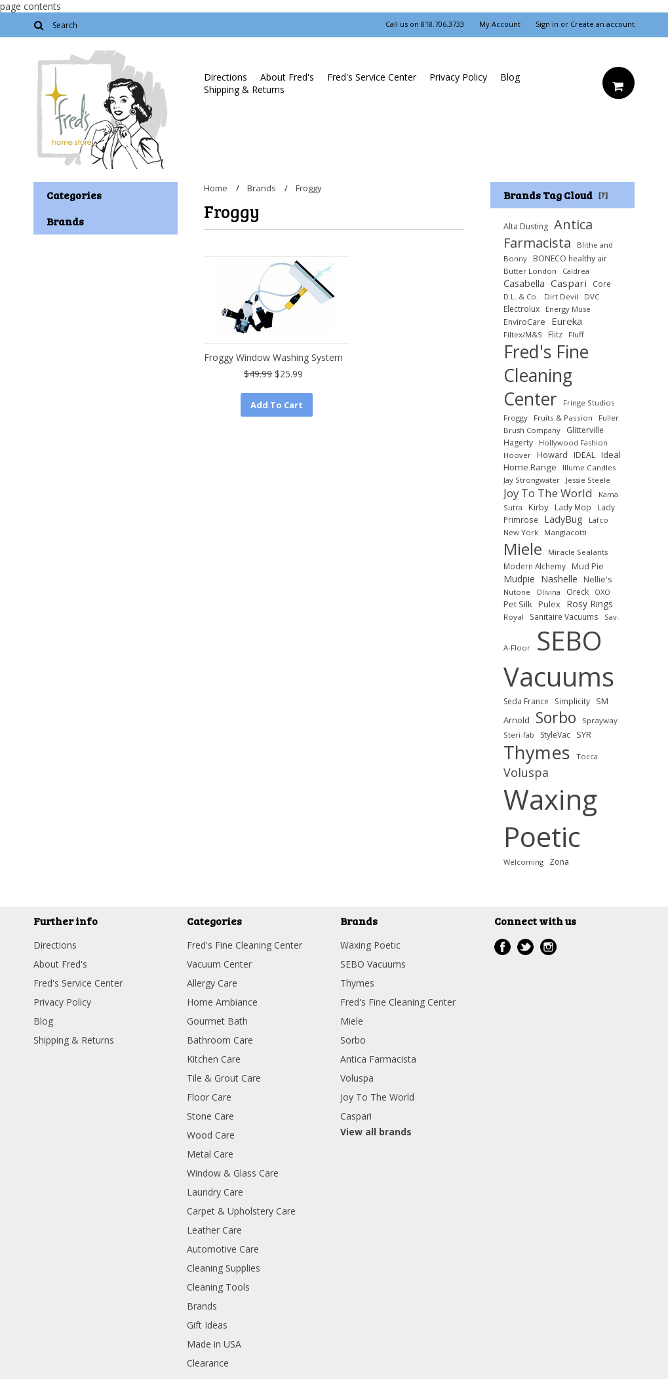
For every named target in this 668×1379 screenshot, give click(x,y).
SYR (583, 734)
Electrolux (521, 308)
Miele (522, 548)
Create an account (602, 24)
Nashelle (559, 578)
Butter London (530, 271)
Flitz (555, 334)
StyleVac (555, 734)
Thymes (536, 752)
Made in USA (214, 1344)
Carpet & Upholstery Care (241, 1211)
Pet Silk (517, 604)
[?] (603, 194)
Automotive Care (223, 1249)
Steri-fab (518, 735)
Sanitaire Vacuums (564, 616)
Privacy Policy (458, 77)
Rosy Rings (589, 603)
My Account (500, 24)
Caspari (569, 283)
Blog (510, 77)
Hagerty (518, 442)
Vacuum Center (219, 964)
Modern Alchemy (534, 566)
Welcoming (523, 862)
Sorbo (556, 717)
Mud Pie (588, 566)
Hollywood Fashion (573, 442)
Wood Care (211, 1135)
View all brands (376, 1131)
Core (602, 283)
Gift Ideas (207, 1325)
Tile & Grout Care (224, 1078)
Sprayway (600, 720)
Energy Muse (568, 309)
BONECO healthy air (570, 258)
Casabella (524, 283)
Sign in (547, 24)
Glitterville (585, 430)
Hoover (517, 455)
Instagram (548, 947)
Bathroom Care (220, 1040)
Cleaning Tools (218, 1287)
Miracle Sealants (578, 552)
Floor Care (209, 1097)
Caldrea (575, 271)
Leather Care (214, 1230)
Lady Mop (573, 507)
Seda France (526, 701)
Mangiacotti (565, 532)
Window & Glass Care (233, 1173)
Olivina (548, 592)
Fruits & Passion (563, 418)
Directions (225, 77)
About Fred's (287, 77)
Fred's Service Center (371, 77)
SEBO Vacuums (558, 658)
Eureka (566, 321)
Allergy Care (212, 983)
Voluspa (526, 772)
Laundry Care (215, 1192)
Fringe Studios (588, 402)
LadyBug (563, 519)
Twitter (525, 947)
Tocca (587, 756)
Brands (261, 188)
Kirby (538, 507)
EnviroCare (524, 322)
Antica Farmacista (548, 233)
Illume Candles (589, 467)
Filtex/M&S (522, 334)
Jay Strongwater (531, 480)
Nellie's (597, 579)
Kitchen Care (214, 1059)
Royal (513, 617)
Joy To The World (548, 493)
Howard (552, 455)
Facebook (502, 947)
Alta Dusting (525, 226)
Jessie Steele (588, 480)
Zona (559, 861)
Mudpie (519, 579)
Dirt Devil (561, 296)
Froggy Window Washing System (273, 357)
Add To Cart (276, 405)
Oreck (577, 591)
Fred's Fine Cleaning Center (546, 375)
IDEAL (584, 455)
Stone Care (210, 1116)
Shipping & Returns (244, 89)
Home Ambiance (222, 1002)
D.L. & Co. (520, 296)
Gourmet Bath (217, 1021)
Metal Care (210, 1154)
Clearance (208, 1363)
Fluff (576, 334)
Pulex (549, 604)
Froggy (515, 418)
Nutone (516, 592)
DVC (592, 296)
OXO (602, 592)
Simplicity (572, 701)
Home (215, 188)
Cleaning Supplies (223, 1268)
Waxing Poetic (550, 817)
